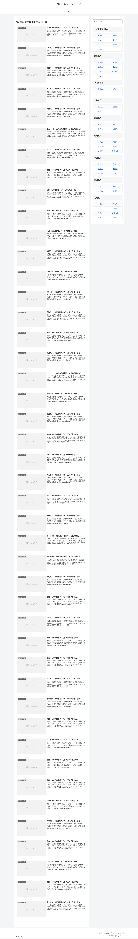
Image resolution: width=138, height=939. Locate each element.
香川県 (100, 191)
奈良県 (115, 147)
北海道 (100, 36)
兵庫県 (115, 142)
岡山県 (100, 173)
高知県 (115, 191)
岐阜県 (100, 124)
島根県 (100, 169)
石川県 (100, 111)
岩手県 (100, 45)
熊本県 (100, 218)
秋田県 (115, 36)
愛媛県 (115, 186)
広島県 (115, 164)
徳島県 (100, 186)
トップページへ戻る (102, 933)
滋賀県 (100, 142)
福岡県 (100, 204)
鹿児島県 (115, 213)
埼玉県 (100, 76)
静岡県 (100, 129)
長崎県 (100, 213)
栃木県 (100, 67)
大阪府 (100, 151)
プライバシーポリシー (116, 933)
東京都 (115, 67)
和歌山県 (115, 151)
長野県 (115, 89)
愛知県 (115, 124)
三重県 (115, 129)
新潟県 (100, 89)
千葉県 (115, 62)
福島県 (115, 45)
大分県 (115, 204)
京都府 (100, 147)
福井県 (115, 107)
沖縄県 (115, 218)
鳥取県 (100, 164)
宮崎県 (115, 209)
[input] (108, 21)
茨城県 (100, 62)
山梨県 (100, 94)
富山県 (100, 107)
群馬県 (100, 71)
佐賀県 (100, 209)
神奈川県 (115, 71)
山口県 (115, 169)
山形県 (115, 40)
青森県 (100, 40)
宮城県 (100, 49)
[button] (120, 21)
